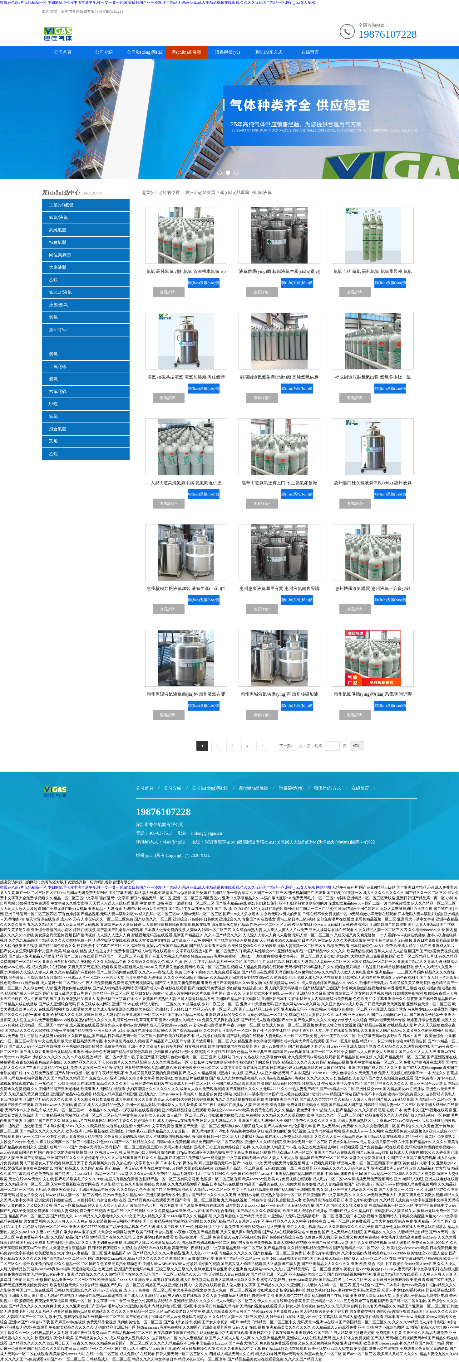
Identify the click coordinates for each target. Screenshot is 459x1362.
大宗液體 (58, 267)
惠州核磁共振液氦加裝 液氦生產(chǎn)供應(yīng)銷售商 (186, 589)
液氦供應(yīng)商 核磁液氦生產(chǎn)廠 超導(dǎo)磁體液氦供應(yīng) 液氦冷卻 (279, 272)
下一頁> (286, 746)
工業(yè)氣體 (61, 205)
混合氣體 (58, 429)
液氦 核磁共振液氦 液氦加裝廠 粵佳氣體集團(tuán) (186, 378)
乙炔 (53, 280)
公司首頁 (63, 52)
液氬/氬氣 (58, 304)
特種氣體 (58, 242)
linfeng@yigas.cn (206, 833)
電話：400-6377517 (154, 833)
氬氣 (53, 354)
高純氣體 (58, 230)
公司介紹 (104, 52)
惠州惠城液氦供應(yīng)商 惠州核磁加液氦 (279, 695)
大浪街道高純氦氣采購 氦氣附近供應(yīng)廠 (186, 484)
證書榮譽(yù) (227, 52)
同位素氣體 (60, 255)
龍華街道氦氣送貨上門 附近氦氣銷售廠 (279, 483)
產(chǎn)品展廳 (186, 52)
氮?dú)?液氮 (60, 292)
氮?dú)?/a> (59, 329)
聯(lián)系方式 (268, 52)
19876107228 (387, 34)
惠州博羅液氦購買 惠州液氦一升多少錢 (373, 588)
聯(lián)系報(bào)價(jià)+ (203, 284)
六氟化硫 (58, 391)
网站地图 (323, 887)
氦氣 (53, 379)
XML (205, 855)
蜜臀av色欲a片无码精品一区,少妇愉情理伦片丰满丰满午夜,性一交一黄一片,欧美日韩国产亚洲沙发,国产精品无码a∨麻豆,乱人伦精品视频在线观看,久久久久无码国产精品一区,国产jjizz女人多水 (157, 2)
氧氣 (53, 317)
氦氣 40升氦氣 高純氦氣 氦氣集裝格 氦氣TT (372, 272)
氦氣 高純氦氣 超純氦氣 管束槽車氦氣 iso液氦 (186, 272)
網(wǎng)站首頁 (200, 192)
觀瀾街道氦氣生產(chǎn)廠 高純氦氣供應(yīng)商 (279, 378)
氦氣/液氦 (58, 217)
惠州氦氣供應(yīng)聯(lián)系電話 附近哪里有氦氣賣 (373, 695)
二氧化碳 (58, 366)
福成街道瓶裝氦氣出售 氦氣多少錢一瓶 (373, 377)
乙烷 (53, 454)
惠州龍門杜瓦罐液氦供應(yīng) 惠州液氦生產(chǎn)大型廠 (373, 484)
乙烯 (53, 441)
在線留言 (310, 52)
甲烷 (53, 404)
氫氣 (53, 416)
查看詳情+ (168, 292)
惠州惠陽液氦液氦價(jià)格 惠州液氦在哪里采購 (186, 695)
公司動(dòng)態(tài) (145, 52)
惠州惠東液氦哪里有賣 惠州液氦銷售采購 (279, 588)
